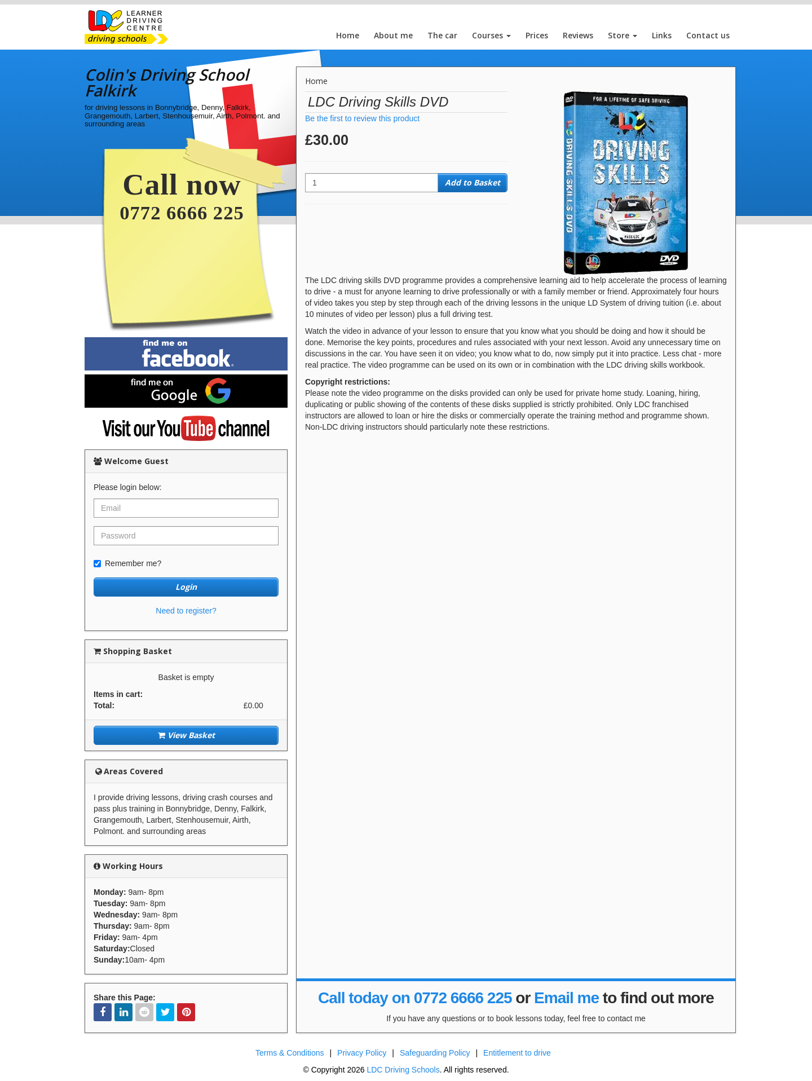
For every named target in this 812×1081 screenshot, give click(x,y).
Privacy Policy (361, 1052)
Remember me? (127, 563)
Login (186, 586)
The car (442, 35)
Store (622, 35)
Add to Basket (472, 182)
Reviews (578, 35)
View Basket (186, 735)
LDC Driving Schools (403, 1069)
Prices (537, 35)
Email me (566, 998)
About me (393, 35)
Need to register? (186, 610)
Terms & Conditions (289, 1052)
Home (347, 35)
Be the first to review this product (362, 118)
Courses (491, 35)
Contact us (708, 35)
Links (662, 35)
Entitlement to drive (517, 1052)
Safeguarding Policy (435, 1052)
